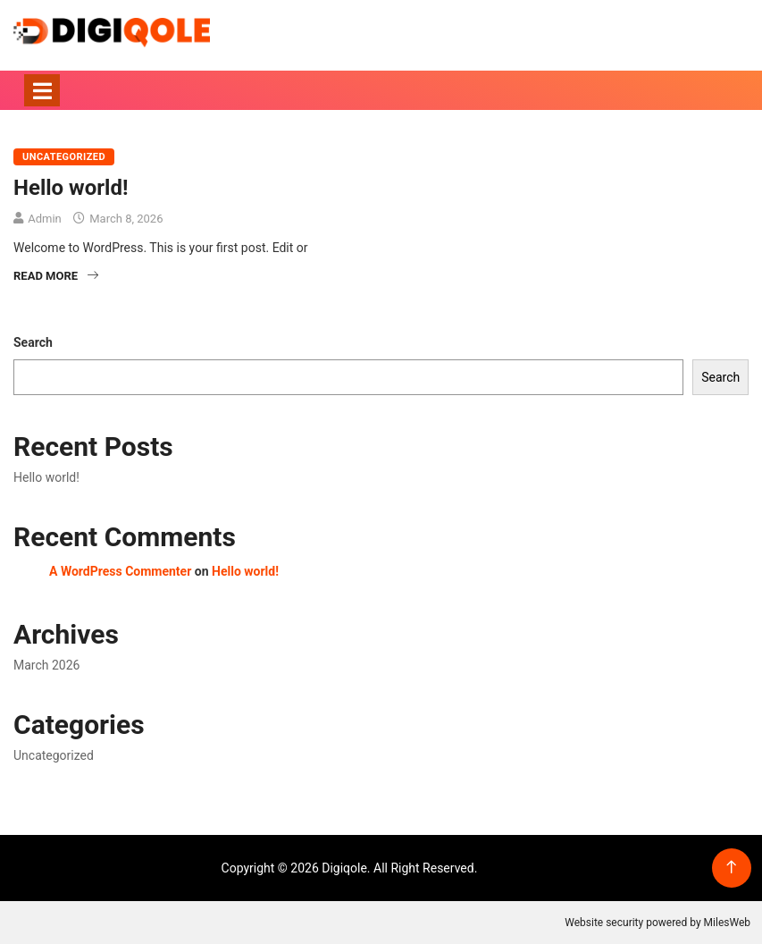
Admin (45, 218)
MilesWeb (727, 922)
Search (33, 342)
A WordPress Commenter (120, 571)
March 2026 (46, 665)
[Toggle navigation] (42, 90)
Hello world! (70, 187)
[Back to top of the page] (731, 867)
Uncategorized (63, 157)
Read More (55, 275)
